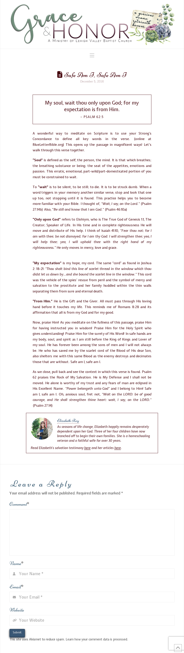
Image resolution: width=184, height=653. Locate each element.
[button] (92, 55)
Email (16, 587)
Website (16, 610)
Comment (19, 504)
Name (16, 563)
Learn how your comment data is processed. (97, 639)
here (87, 448)
